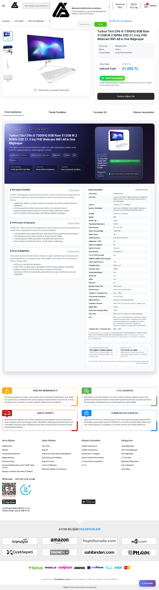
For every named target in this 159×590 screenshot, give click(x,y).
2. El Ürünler (126, 458)
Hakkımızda (7, 446)
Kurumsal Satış (120, 6)
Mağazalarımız (8, 458)
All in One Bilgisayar (36, 21)
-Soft (65, 587)
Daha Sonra (85, 24)
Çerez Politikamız (49, 465)
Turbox (118, 49)
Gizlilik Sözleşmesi (90, 450)
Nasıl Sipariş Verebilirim (52, 458)
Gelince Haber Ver (126, 96)
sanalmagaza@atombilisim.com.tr (16, 508)
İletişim (5, 450)
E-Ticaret (71, 587)
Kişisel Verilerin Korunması (93, 458)
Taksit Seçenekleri (112, 78)
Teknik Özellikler (57, 112)
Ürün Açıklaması (13, 112)
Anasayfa (6, 21)
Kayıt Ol (45, 450)
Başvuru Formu (48, 461)
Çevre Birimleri (127, 465)
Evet (101, 24)
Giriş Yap (134, 7)
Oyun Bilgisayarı (127, 446)
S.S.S (84, 465)
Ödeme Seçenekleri (143, 112)
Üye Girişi (46, 446)
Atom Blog (125, 469)
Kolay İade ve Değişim (91, 454)
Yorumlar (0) (99, 112)
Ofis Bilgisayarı (127, 454)
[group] (51, 59)
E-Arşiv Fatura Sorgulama (92, 461)
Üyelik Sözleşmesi (89, 446)
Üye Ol (134, 4)
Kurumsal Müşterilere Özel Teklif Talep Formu (18, 466)
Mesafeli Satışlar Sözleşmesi (54, 469)
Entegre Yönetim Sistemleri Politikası (17, 471)
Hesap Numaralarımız (11, 454)
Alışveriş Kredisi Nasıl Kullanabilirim (56, 454)
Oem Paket (19, 21)
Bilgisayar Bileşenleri (130, 461)
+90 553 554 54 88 (25, 479)
